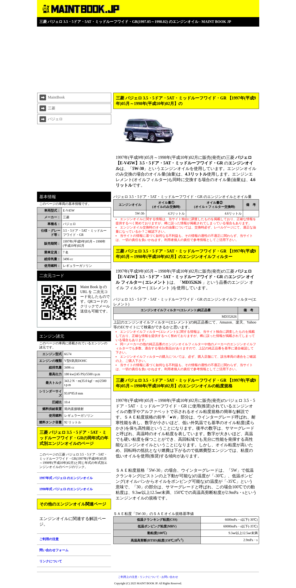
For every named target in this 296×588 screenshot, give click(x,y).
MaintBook (52, 97)
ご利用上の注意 (127, 577)
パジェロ (51, 119)
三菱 (47, 108)
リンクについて (149, 577)
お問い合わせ (169, 577)
